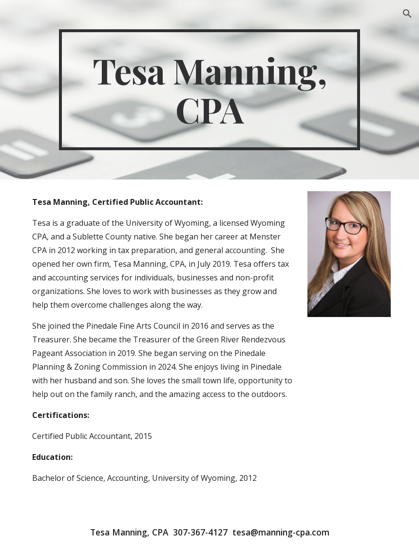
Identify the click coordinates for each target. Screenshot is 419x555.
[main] (209, 89)
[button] (407, 13)
